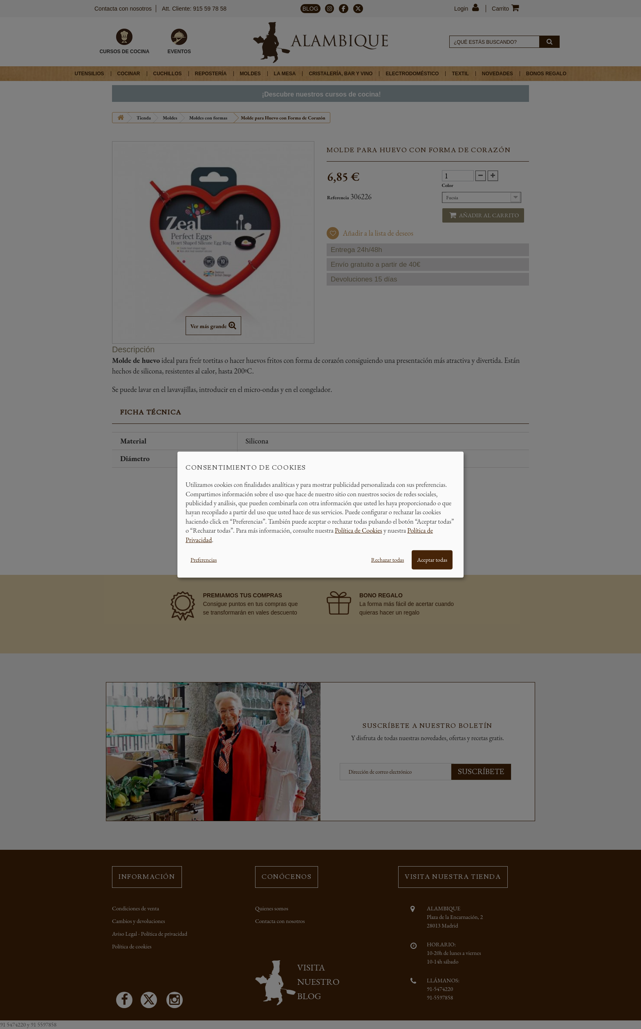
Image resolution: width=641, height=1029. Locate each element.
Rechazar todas (387, 559)
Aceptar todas (432, 559)
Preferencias (204, 559)
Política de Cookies (358, 530)
